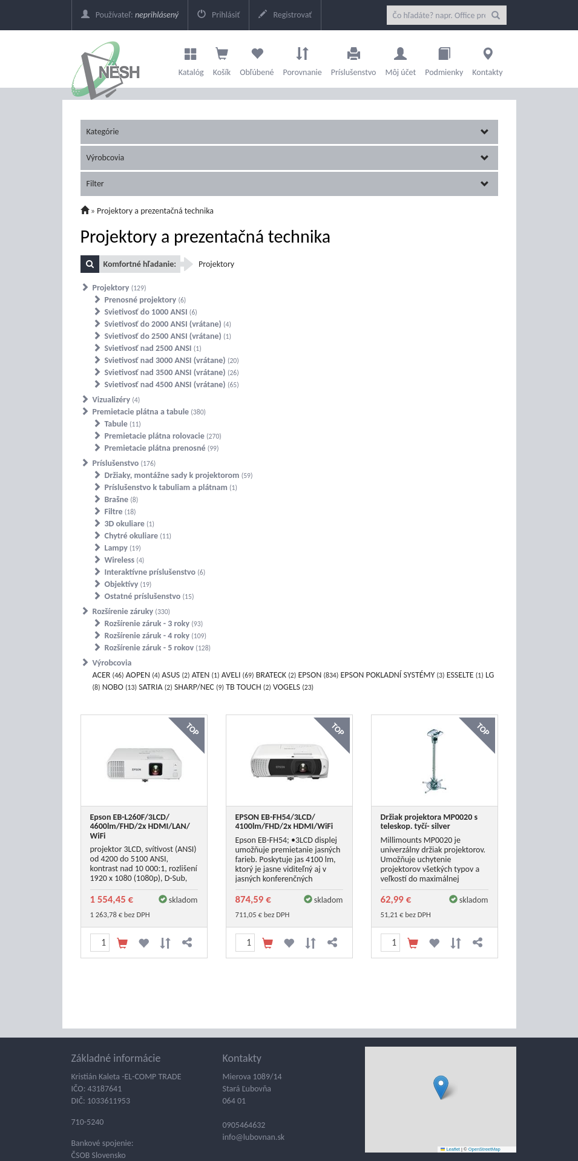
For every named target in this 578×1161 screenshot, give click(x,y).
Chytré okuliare (138, 536)
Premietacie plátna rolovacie (163, 436)
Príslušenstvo (353, 58)
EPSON (318, 675)
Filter (288, 183)
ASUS (175, 675)
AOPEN (143, 675)
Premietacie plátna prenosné (162, 448)
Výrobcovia (288, 157)
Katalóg (191, 58)
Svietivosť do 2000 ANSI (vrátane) (168, 324)
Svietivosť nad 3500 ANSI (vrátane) (172, 372)
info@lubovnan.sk (254, 1137)
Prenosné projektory (145, 300)
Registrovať (285, 15)
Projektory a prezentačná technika (155, 211)
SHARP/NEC (199, 687)
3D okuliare (130, 523)
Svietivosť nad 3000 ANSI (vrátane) (172, 360)
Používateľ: (130, 15)
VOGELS (293, 687)
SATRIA (155, 687)
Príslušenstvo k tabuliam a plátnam (171, 487)
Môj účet (400, 58)
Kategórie (288, 131)
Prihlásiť (218, 15)
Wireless (125, 560)
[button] (440, 1087)
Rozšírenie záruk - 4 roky (156, 635)
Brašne (122, 499)
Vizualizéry (116, 399)
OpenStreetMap (484, 1149)
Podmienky (444, 58)
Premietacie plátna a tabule (149, 412)
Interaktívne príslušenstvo (155, 572)
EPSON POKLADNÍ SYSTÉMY (392, 675)
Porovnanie (302, 58)
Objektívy (128, 584)
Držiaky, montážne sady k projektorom (179, 475)
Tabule (123, 424)
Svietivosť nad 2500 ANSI (153, 348)
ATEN (206, 675)
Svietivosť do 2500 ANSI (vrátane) (168, 336)
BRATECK (276, 675)
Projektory (119, 288)
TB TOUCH (248, 687)
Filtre (120, 511)
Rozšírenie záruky (132, 611)
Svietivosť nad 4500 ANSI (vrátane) (172, 384)
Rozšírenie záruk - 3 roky (154, 623)
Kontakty (487, 58)
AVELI (238, 675)
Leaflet (450, 1149)
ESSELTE (465, 675)
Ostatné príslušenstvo (149, 596)
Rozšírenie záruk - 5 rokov (158, 648)
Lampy (123, 548)
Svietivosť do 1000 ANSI (151, 312)
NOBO (119, 687)
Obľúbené (257, 58)
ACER (108, 675)
